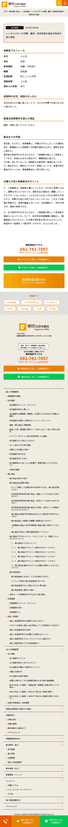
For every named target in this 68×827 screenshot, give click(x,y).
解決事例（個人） (13, 745)
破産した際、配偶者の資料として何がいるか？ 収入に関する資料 (35, 430)
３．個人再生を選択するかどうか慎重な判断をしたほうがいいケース (35, 566)
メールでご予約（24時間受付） (35, 259)
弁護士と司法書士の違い (19, 449)
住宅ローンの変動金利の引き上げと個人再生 (27, 594)
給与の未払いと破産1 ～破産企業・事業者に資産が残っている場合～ (34, 686)
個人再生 (11, 474)
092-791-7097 (34, 249)
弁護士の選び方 (16, 671)
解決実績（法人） (13, 768)
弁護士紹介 (12, 719)
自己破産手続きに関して (19, 409)
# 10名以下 (52, 302)
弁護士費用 (12, 724)
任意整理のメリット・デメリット (23, 603)
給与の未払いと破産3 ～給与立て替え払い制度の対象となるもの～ (34, 697)
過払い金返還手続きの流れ (20, 630)
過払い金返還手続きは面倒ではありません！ (27, 621)
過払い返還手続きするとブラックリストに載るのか (30, 639)
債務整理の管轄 (14, 396)
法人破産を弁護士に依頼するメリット (25, 667)
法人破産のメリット (18, 658)
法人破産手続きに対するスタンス (23, 662)
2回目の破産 (14, 469)
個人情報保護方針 (13, 800)
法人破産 (11, 654)
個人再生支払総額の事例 (19, 483)
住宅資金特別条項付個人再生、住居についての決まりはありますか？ (35, 495)
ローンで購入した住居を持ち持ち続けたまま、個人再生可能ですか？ (35, 488)
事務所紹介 (10, 715)
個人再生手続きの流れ (18, 478)
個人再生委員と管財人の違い (22, 590)
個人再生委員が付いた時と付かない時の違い (29, 585)
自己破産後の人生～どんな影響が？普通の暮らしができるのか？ (34, 464)
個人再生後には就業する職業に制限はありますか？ (31, 521)
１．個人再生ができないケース (23, 543)
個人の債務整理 (12, 392)
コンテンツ (10, 781)
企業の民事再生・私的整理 (18, 702)
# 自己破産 (12, 302)
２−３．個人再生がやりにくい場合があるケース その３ (33, 556)
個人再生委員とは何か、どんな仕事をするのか (30, 576)
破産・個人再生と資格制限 (20, 425)
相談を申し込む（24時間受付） (35, 368)
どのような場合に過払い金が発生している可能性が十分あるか (34, 625)
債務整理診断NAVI (13, 738)
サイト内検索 (59, 3)
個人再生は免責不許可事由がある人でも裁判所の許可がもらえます (35, 515)
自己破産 (11, 400)
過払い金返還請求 (15, 762)
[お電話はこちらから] (6, 821)
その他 (10, 794)
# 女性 (39, 308)
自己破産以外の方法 (18, 454)
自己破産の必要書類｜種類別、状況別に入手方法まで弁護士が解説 (34, 415)
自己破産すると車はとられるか (22, 440)
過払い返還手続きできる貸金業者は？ (25, 643)
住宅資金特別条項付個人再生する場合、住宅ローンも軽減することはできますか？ (35, 508)
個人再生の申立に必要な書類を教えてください (30, 532)
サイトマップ (11, 806)
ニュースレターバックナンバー (20, 789)
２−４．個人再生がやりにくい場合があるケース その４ (33, 561)
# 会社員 (24, 308)
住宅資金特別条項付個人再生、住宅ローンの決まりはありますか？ (35, 501)
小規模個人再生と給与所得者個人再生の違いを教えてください (35, 526)
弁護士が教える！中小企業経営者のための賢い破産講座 (32, 680)
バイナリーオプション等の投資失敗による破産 (28, 436)
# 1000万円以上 (31, 302)
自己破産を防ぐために (18, 458)
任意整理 (11, 598)
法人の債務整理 (12, 649)
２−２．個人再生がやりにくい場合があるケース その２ (33, 552)
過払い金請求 (13, 616)
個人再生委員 (15, 572)
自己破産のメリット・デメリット (23, 405)
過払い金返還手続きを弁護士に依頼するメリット (29, 634)
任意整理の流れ (16, 607)
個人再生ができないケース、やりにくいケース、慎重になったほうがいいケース (34, 537)
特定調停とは (15, 612)
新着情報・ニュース (14, 774)
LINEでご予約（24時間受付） (36, 267)
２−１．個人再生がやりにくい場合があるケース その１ (33, 547)
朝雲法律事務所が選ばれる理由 (18, 709)
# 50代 (10, 308)
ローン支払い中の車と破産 (20, 445)
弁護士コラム (13, 785)
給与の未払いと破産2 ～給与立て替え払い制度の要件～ (32, 691)
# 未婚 (52, 308)
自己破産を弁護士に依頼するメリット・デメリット (30, 420)
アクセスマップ (14, 732)
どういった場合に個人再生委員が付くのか (28, 581)
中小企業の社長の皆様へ (19, 676)
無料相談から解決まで (17, 728)
